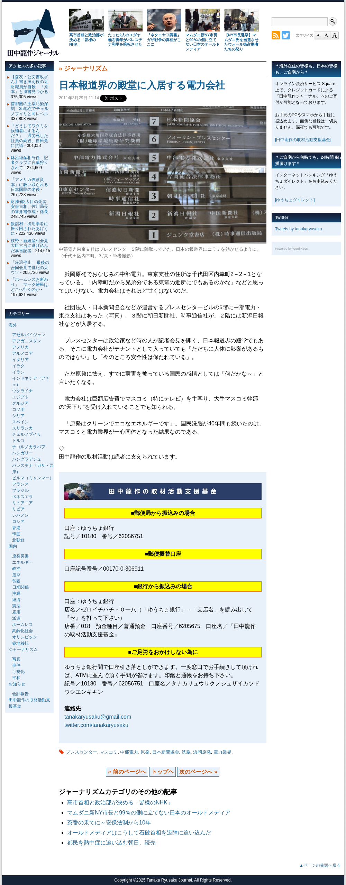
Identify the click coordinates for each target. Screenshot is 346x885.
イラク (18, 365)
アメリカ (20, 347)
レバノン (20, 515)
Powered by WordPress (291, 248)
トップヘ (163, 772)
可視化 (18, 671)
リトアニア (22, 502)
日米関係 (20, 587)
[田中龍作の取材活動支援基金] (303, 139)
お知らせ (17, 684)
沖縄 (16, 593)
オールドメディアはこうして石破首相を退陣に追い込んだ (139, 833)
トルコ (18, 440)
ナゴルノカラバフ (28, 446)
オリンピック (24, 637)
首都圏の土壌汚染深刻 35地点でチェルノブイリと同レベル (29, 108)
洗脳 (186, 752)
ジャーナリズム (86, 68)
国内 (13, 546)
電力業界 (222, 752)
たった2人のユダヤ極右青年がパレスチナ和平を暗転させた (125, 40)
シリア (18, 415)
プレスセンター (81, 752)
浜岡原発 (202, 752)
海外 (13, 325)
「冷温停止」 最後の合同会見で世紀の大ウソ (30, 267)
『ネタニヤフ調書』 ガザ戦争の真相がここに (164, 40)
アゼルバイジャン (28, 334)
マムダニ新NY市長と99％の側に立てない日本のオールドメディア (202, 42)
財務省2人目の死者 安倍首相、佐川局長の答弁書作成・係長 (31, 206)
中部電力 (129, 752)
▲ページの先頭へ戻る (320, 865)
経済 (16, 599)
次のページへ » (198, 772)
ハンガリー (22, 453)
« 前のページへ (127, 772)
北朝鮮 (18, 540)
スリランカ (22, 428)
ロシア (18, 521)
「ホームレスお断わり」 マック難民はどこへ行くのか (29, 284)
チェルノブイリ (26, 434)
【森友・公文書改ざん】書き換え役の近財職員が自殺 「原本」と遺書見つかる (29, 84)
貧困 (16, 581)
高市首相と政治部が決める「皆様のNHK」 (86, 40)
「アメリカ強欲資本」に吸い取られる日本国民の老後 (29, 184)
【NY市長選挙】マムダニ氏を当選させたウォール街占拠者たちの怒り (241, 42)
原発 (144, 752)
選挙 (16, 574)
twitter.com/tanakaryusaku (96, 725)
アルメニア (22, 353)
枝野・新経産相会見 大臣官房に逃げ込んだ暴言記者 (31, 245)
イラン (18, 372)
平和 (16, 677)
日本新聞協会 (165, 752)
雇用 (16, 612)
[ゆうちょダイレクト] (295, 199)
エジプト (20, 397)
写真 (16, 659)
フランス (20, 484)
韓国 (16, 534)
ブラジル (20, 490)
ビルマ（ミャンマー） (33, 478)
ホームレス (22, 624)
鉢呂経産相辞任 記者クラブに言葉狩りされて (29, 162)
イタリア (20, 359)
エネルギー (22, 562)
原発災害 (20, 556)
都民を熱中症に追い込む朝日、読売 (111, 843)
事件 (16, 665)
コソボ (18, 409)
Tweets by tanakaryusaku (298, 229)
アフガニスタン (26, 341)
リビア (18, 509)
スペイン (20, 422)
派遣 (16, 618)
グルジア (20, 403)
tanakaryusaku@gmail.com (97, 717)
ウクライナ (22, 390)
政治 (16, 568)
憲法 (16, 605)
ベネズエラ (22, 496)
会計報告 (20, 693)
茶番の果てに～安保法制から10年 (109, 823)
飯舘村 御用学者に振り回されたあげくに (29, 228)
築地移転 (20, 643)
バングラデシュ (26, 459)
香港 (16, 527)
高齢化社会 (22, 630)
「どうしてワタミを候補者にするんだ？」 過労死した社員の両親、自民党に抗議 (29, 135)
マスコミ (109, 752)
